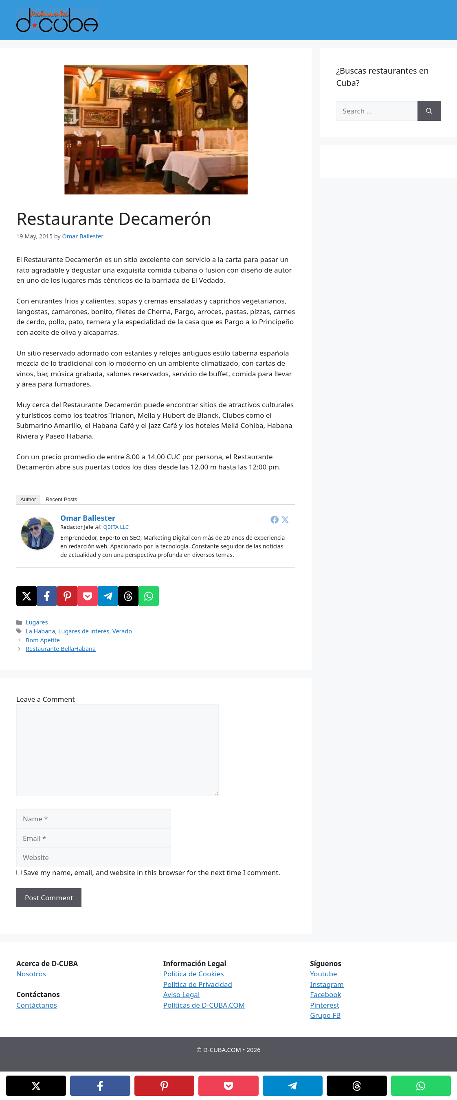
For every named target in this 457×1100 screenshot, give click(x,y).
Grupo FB (325, 1015)
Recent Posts (61, 499)
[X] (26, 596)
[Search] (429, 111)
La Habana (40, 631)
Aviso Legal (181, 994)
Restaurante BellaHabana (61, 649)
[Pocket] (87, 596)
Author (28, 499)
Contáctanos (36, 1005)
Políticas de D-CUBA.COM (204, 1005)
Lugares (37, 622)
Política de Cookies (193, 973)
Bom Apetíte (43, 640)
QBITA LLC (116, 526)
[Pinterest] (67, 596)
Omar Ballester (87, 518)
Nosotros (31, 973)
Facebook (325, 994)
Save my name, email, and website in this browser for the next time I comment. (151, 872)
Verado (122, 631)
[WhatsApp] (148, 596)
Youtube (323, 973)
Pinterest (324, 1005)
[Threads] (128, 596)
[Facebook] (47, 596)
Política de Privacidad (197, 984)
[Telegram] (108, 596)
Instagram (327, 984)
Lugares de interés (83, 631)
